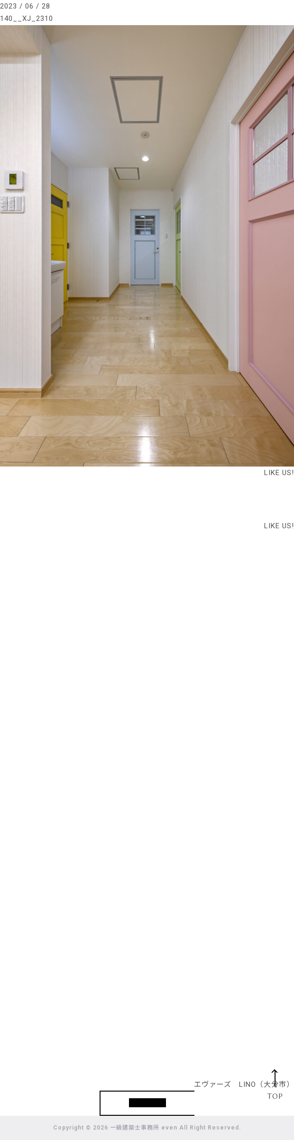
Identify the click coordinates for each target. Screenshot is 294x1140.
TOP (275, 1096)
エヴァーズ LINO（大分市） (244, 1084)
